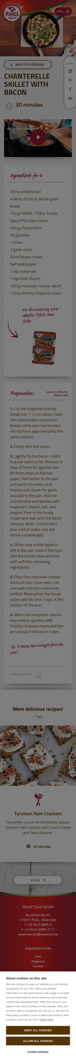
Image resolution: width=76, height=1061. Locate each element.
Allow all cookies (38, 1040)
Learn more (46, 1019)
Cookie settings (38, 1051)
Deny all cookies (38, 1030)
